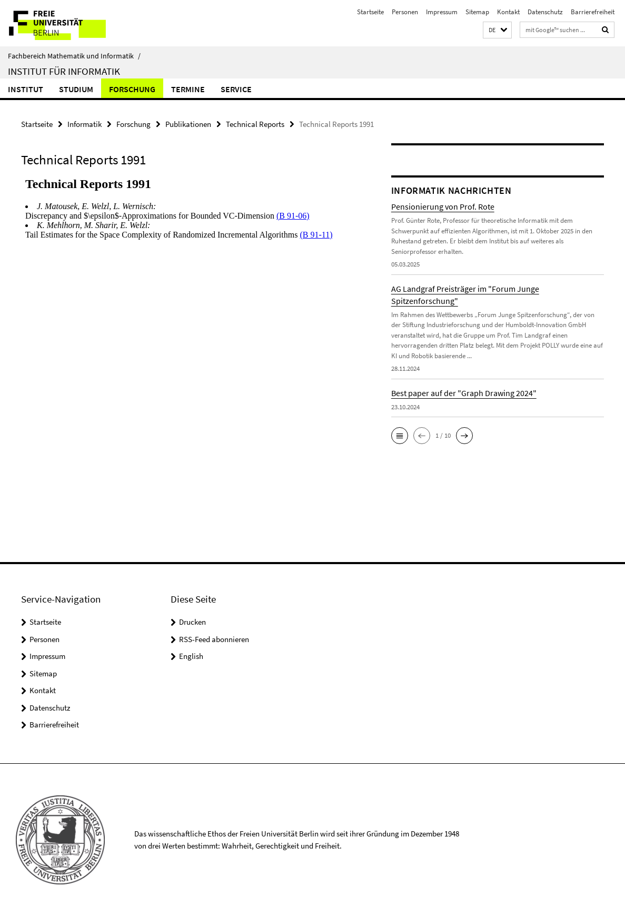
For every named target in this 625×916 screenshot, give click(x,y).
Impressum (442, 11)
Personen (405, 11)
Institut (25, 89)
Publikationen (188, 124)
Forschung (132, 89)
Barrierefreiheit (592, 11)
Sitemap (477, 11)
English (191, 656)
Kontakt (508, 11)
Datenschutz (545, 11)
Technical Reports (255, 124)
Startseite (370, 11)
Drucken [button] (192, 622)
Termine (188, 89)
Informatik (84, 124)
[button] (497, 30)
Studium (76, 89)
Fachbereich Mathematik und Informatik (74, 56)
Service (236, 89)
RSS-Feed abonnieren (214, 639)
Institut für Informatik (64, 71)
